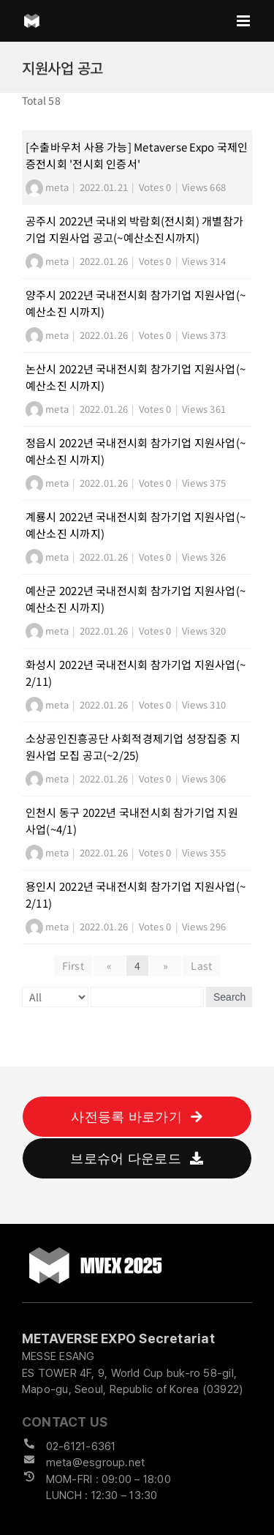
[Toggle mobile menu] (244, 21)
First (73, 965)
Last (201, 965)
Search (229, 997)
